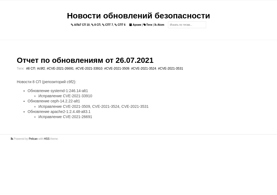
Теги (147, 24)
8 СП (96, 24)
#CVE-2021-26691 (60, 68)
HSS (47, 138)
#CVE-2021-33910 (88, 68)
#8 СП (30, 68)
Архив (135, 24)
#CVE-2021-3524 (143, 68)
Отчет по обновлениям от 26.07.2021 (85, 60)
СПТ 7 (107, 24)
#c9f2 (41, 68)
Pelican (33, 138)
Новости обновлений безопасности (138, 15)
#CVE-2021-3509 (116, 68)
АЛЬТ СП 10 (80, 24)
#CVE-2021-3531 (170, 68)
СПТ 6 (120, 24)
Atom (159, 24)
